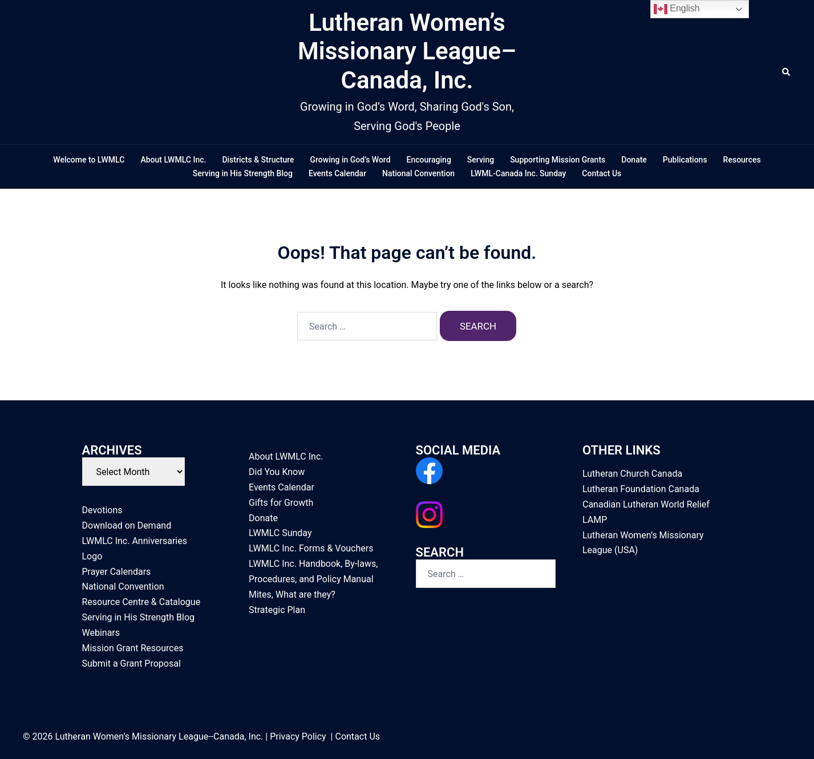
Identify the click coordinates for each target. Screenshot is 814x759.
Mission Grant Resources (133, 648)
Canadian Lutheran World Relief (646, 504)
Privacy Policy (298, 736)
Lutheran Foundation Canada (640, 489)
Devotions (102, 510)
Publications (685, 159)
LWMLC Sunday (280, 533)
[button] (786, 72)
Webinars (101, 632)
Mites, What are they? (292, 594)
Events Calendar (337, 173)
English (677, 9)
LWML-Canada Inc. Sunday (518, 173)
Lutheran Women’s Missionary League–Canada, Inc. (407, 51)
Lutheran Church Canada (632, 473)
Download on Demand (127, 525)
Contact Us (601, 173)
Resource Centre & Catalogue (141, 601)
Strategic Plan (277, 609)
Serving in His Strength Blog (243, 173)
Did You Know (277, 471)
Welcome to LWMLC (88, 159)
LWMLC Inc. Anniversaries (134, 540)
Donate (634, 159)
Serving (480, 159)
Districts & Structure (258, 159)
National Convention (418, 173)
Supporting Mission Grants (557, 159)
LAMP (594, 519)
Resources (742, 159)
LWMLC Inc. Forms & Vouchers (311, 548)
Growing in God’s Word (350, 159)
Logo (92, 556)
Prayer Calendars (116, 571)
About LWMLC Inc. (173, 159)
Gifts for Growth (281, 502)
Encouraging (429, 159)
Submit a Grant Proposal (131, 663)
